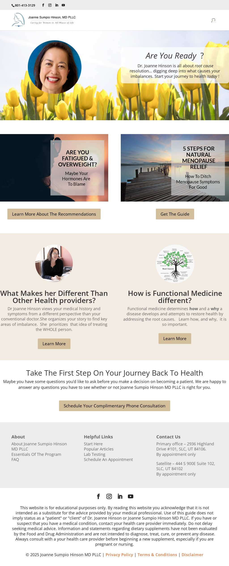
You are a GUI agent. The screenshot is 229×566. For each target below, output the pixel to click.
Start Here (93, 443)
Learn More (54, 344)
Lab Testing (94, 454)
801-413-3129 (25, 5)
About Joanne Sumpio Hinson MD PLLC (39, 446)
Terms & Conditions (157, 554)
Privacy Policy (119, 554)
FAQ (15, 459)
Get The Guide (175, 214)
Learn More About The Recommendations (54, 214)
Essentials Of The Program (36, 454)
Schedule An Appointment (108, 459)
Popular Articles (99, 449)
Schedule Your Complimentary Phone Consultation (114, 406)
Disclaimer (192, 554)
